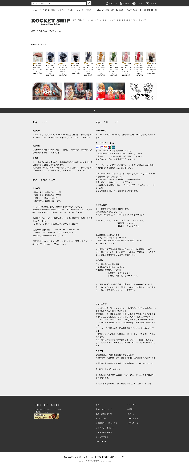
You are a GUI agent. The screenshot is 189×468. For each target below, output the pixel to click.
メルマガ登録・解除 (105, 10)
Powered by (94, 461)
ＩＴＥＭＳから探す (46, 10)
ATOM (103, 442)
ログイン (137, 3)
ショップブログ (102, 437)
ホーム (34, 10)
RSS (97, 442)
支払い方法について (104, 409)
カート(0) (151, 3)
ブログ (119, 10)
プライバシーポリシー (105, 428)
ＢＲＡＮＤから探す (65, 10)
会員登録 (125, 3)
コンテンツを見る (83, 10)
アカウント (111, 3)
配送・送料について (104, 414)
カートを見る (132, 418)
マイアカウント (133, 405)
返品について (101, 418)
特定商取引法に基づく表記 (106, 423)
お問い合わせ (131, 10)
